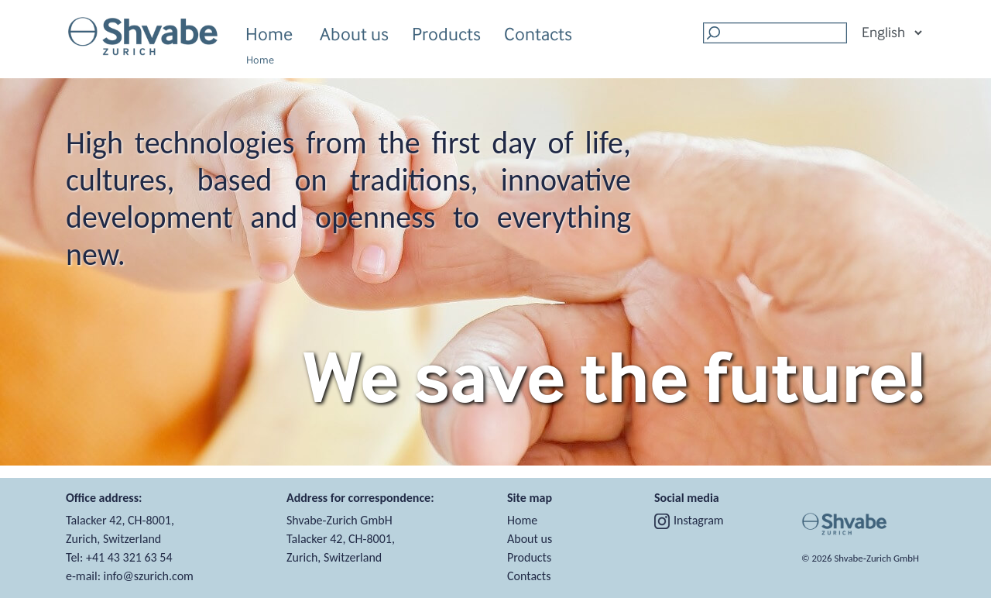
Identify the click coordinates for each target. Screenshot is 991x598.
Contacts (538, 33)
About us (354, 36)
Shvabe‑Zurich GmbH (876, 558)
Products (446, 36)
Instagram (689, 520)
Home (269, 33)
